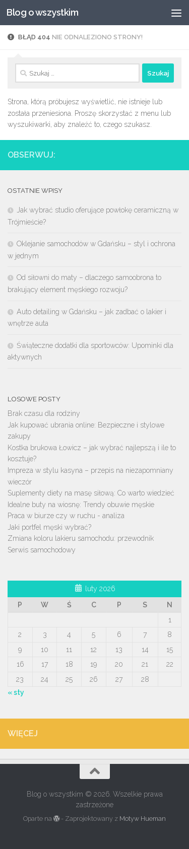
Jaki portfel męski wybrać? (49, 527)
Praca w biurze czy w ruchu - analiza (66, 516)
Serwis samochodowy (42, 550)
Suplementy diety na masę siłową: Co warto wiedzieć (91, 493)
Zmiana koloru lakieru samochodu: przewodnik (81, 538)
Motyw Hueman (142, 818)
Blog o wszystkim (42, 12)
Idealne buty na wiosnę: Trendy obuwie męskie (81, 505)
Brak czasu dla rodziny (44, 413)
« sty (16, 692)
